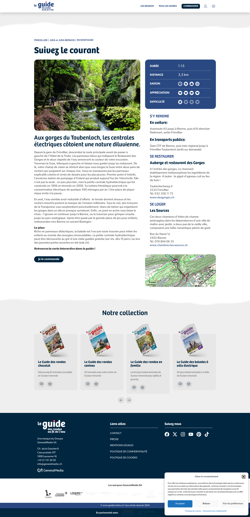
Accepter (180, 503)
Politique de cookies (193, 511)
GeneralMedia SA (46, 442)
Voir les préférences (233, 503)
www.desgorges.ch (162, 197)
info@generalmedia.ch (49, 464)
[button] (243, 476)
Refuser (206, 503)
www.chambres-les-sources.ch (169, 245)
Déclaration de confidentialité (215, 511)
